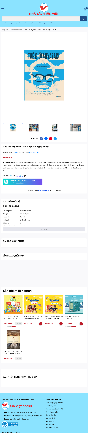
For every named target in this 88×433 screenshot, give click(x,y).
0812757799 (43, 190)
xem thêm (19, 183)
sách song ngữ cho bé (31, 23)
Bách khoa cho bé (52, 412)
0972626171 (29, 416)
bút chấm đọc (6, 23)
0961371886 (19, 416)
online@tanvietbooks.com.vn (19, 419)
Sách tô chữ (50, 421)
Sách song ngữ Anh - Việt (54, 409)
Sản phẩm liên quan (17, 291)
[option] (13, 127)
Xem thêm (44, 229)
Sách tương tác (51, 406)
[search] (83, 18)
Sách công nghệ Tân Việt (54, 403)
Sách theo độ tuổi (52, 427)
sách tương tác (43, 23)
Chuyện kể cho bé (52, 415)
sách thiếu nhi (52, 23)
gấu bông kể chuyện (17, 23)
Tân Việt (15, 152)
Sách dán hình (50, 418)
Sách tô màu (50, 424)
